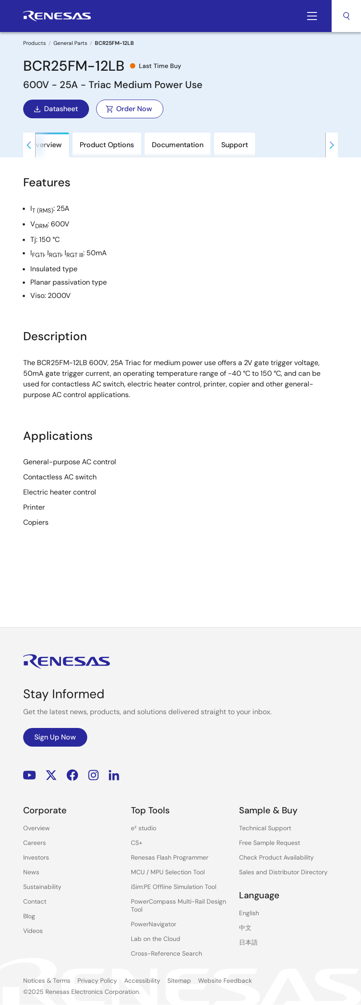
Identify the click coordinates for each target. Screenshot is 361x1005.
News (31, 872)
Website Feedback (225, 981)
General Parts (70, 43)
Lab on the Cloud (155, 939)
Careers (34, 843)
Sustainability (42, 887)
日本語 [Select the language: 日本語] (248, 942)
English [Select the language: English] (249, 913)
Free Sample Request (269, 843)
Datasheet (55, 109)
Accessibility (142, 981)
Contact (34, 901)
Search (346, 16)
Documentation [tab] (177, 144)
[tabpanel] (180, 351)
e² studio (143, 828)
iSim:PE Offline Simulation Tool (173, 887)
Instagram (93, 775)
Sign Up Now (55, 737)
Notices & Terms (46, 981)
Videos (33, 931)
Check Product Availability (276, 857)
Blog (29, 916)
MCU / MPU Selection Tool (168, 872)
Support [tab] (234, 144)
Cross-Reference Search (166, 953)
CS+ (136, 843)
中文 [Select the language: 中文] (245, 928)
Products (34, 43)
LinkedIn (114, 775)
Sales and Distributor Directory (283, 872)
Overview (36, 828)
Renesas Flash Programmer (169, 857)
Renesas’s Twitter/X (51, 775)
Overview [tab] (46, 144)
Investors (36, 857)
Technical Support (265, 828)
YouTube (29, 775)
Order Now (128, 108)
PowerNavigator (153, 924)
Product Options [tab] (107, 144)
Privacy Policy (97, 981)
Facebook (72, 775)
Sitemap (179, 981)
